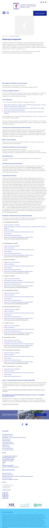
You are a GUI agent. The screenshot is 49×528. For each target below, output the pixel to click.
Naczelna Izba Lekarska (7, 477)
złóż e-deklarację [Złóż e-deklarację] (40, 414)
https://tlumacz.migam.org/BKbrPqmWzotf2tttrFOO (16, 256)
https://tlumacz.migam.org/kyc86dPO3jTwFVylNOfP (16, 273)
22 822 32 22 (5, 494)
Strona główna (5, 36)
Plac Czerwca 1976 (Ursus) (7, 448)
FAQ (3, 463)
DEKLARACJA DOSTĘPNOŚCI (8, 465)
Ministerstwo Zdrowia (6, 473)
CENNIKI (4, 462)
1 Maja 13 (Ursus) (5, 445)
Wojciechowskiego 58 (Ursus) (8, 443)
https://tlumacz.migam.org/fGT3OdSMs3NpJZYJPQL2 (16, 334)
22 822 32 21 (5, 492)
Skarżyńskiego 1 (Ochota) (7, 435)
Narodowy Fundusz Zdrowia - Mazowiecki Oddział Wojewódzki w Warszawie (17, 476)
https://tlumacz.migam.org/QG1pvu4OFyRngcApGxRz (16, 347)
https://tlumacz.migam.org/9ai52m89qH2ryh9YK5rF (16, 303)
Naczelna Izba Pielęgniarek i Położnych (10, 479)
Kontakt (4, 482)
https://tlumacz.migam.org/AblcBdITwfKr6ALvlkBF (16, 238)
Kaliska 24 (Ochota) (6, 440)
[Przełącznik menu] (4, 12)
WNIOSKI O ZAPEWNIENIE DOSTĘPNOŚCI (10, 466)
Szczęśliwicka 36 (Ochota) (7, 434)
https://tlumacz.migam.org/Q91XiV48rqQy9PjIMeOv (16, 363)
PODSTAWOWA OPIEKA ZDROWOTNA (9, 456)
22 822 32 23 (5, 495)
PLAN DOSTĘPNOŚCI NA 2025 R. (10, 404)
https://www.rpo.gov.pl (12, 212)
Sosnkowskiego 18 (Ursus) (7, 442)
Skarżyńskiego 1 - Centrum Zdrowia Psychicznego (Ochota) (14, 437)
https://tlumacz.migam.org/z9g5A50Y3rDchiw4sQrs (16, 320)
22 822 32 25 (5, 498)
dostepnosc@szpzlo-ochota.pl (35, 167)
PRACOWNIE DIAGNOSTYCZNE (8, 457)
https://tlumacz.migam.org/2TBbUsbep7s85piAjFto (16, 287)
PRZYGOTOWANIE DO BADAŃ (8, 459)
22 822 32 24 (5, 496)
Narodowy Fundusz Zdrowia (7, 474)
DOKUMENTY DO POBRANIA (7, 460)
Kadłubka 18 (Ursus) (6, 446)
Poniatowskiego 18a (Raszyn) (8, 449)
